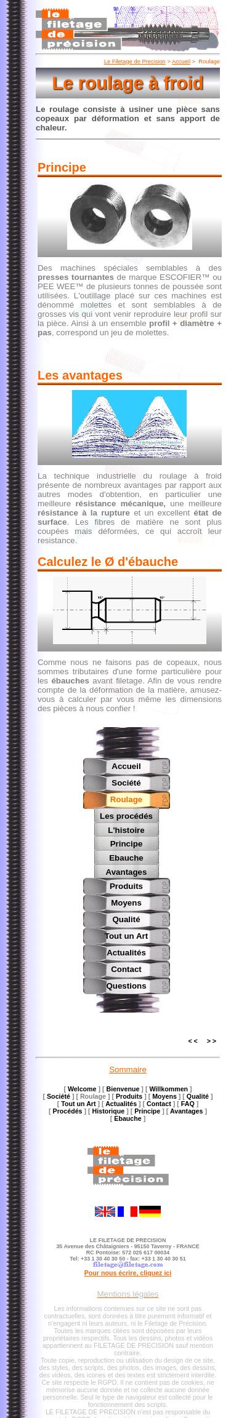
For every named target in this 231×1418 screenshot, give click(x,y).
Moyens (126, 901)
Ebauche (126, 857)
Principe (126, 843)
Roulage (126, 799)
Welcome (82, 1087)
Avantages (126, 870)
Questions (126, 984)
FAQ (188, 1102)
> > (211, 1039)
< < (192, 1039)
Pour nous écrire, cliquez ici (128, 1271)
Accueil (181, 61)
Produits (126, 885)
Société (125, 782)
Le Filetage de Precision (135, 61)
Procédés (68, 1109)
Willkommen (168, 1087)
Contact (126, 968)
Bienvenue (123, 1087)
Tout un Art (126, 934)
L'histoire (126, 829)
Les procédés (126, 816)
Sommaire (128, 1068)
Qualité (126, 918)
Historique (108, 1109)
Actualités (126, 951)
